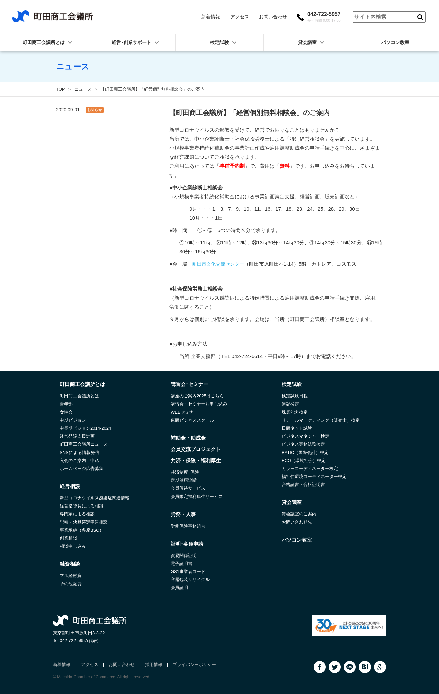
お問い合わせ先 (297, 522)
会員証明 (179, 587)
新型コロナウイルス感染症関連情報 (94, 497)
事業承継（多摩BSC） (82, 530)
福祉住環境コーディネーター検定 (314, 476)
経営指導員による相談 (81, 505)
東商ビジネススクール (192, 420)
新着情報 (210, 16)
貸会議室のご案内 (299, 513)
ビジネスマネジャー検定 (305, 436)
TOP (60, 89)
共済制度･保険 (185, 472)
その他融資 (71, 583)
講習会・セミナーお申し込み (199, 404)
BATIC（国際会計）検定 (305, 452)
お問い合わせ (273, 16)
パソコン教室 (395, 42)
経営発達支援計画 (77, 436)
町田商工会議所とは (79, 395)
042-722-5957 (324, 17)
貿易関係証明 (184, 555)
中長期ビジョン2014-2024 (85, 428)
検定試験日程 (295, 395)
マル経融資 (71, 575)
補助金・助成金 (188, 438)
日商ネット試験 (297, 428)
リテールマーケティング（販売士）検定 (321, 420)
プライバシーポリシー (194, 664)
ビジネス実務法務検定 (303, 444)
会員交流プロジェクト (196, 449)
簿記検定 (290, 404)
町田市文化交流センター (218, 264)
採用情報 (153, 664)
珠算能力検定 (295, 412)
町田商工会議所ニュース (84, 444)
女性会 (66, 412)
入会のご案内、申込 (79, 460)
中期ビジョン (73, 420)
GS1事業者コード (188, 571)
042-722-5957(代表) (79, 640)
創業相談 (68, 538)
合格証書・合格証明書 (303, 484)
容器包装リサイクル (190, 579)
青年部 (66, 404)
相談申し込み (73, 546)
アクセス (239, 16)
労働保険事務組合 (188, 526)
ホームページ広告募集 (81, 468)
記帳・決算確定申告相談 (84, 522)
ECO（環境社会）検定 (304, 460)
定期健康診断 (184, 480)
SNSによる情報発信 (79, 452)
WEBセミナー (184, 412)
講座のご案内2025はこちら (197, 395)
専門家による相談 (77, 513)
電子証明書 (181, 563)
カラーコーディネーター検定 (310, 468)
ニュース (83, 89)
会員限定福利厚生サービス (197, 496)
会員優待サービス (188, 488)
